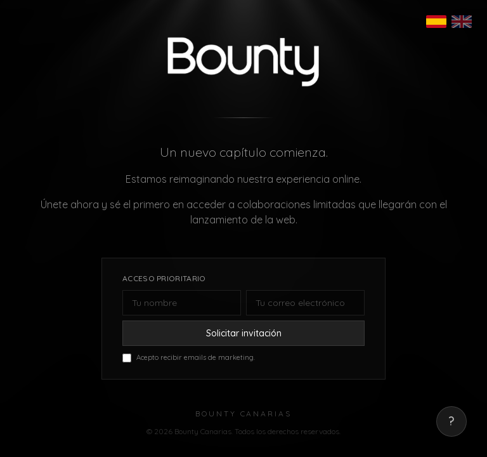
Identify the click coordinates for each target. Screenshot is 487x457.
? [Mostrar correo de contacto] (451, 421)
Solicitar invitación (244, 333)
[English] (461, 21)
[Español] (436, 21)
